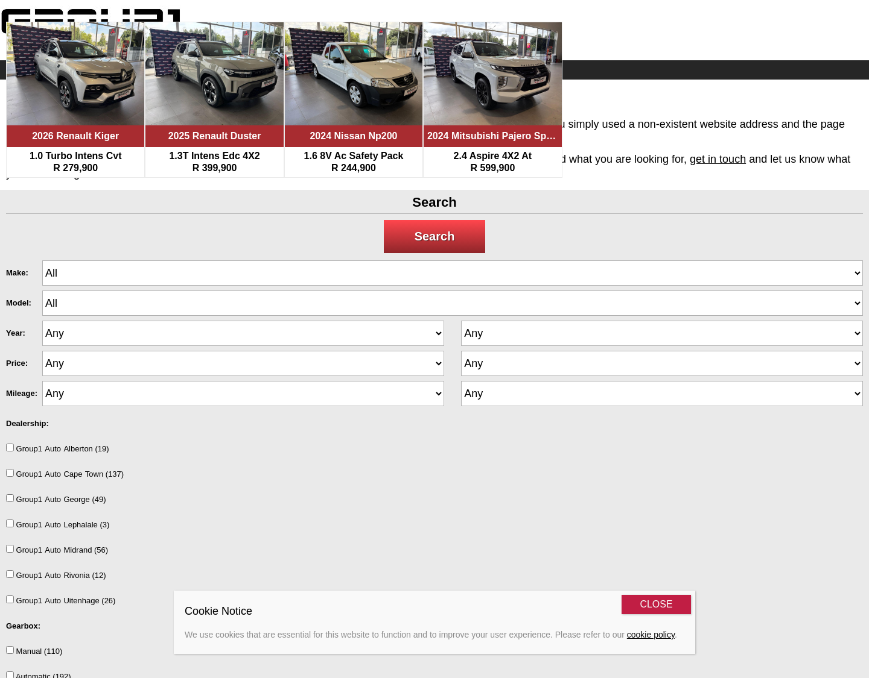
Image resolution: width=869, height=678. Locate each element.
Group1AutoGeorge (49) (56, 499)
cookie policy (651, 634)
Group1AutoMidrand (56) (57, 549)
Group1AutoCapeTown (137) (65, 474)
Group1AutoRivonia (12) (56, 575)
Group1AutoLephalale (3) (57, 524)
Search (435, 236)
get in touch (718, 159)
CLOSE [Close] (656, 604)
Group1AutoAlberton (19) (57, 448)
